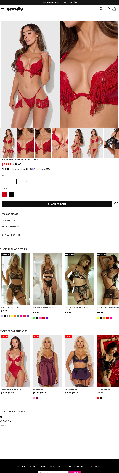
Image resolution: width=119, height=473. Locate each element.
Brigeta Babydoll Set (41, 389)
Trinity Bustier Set (104, 389)
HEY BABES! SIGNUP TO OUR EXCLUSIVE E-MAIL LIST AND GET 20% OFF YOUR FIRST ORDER (59, 466)
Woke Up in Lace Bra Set (10, 307)
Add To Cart (56, 204)
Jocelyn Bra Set (71, 389)
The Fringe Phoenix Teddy (11, 389)
